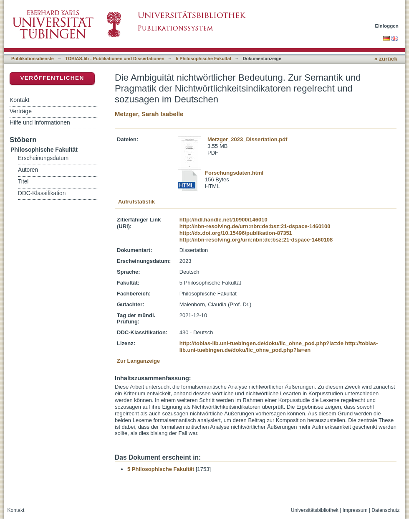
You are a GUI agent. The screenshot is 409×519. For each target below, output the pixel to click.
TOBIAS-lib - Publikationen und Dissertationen (114, 58)
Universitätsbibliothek (314, 510)
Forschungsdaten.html (234, 173)
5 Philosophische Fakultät (203, 58)
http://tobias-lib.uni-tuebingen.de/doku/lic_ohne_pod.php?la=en (278, 346)
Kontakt (19, 100)
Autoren (28, 170)
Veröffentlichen (52, 78)
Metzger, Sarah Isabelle (149, 113)
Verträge (21, 111)
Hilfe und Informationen (40, 122)
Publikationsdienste (32, 58)
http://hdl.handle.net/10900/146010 (223, 219)
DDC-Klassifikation (42, 193)
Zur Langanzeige (138, 361)
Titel (23, 181)
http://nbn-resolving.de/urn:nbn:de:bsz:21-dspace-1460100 (255, 226)
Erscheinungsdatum (43, 158)
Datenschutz (385, 510)
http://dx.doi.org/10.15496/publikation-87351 (235, 233)
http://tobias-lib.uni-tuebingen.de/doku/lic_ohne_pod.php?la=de (261, 343)
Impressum (355, 510)
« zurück (385, 59)
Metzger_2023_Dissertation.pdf (247, 139)
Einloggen (387, 25)
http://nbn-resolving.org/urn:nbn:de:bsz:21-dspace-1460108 (256, 240)
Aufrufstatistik (136, 201)
